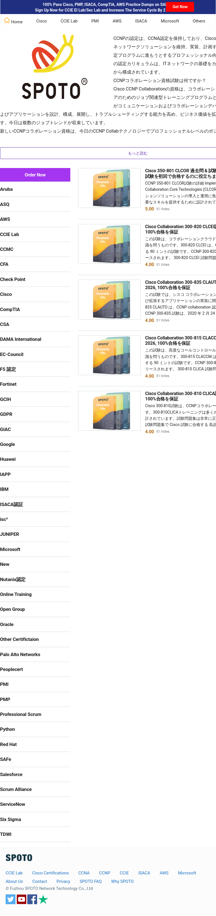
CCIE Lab (69, 21)
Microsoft (170, 21)
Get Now (180, 6)
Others (199, 21)
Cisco (41, 21)
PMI (95, 21)
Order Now (35, 175)
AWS (117, 21)
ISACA (141, 21)
